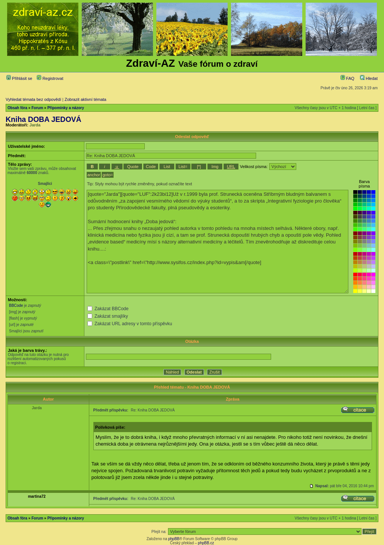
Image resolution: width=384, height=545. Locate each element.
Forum (37, 108)
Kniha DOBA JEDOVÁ (43, 119)
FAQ (347, 78)
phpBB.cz (206, 543)
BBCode (16, 305)
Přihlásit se (19, 78)
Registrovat (50, 78)
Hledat (369, 78)
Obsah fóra (17, 108)
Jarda (35, 125)
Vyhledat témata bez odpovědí (33, 99)
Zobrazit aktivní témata (85, 99)
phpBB (173, 539)
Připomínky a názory (65, 108)
